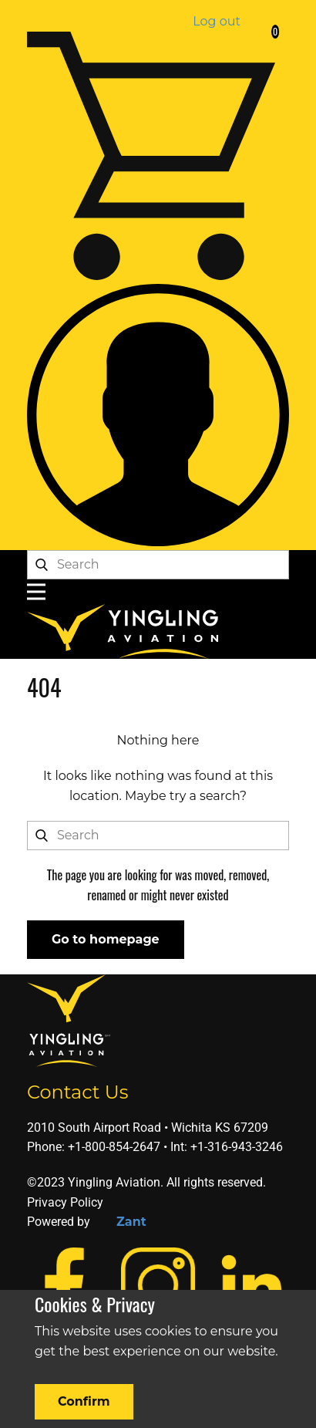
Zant (131, 1221)
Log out (216, 21)
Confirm (84, 1401)
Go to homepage (106, 939)
